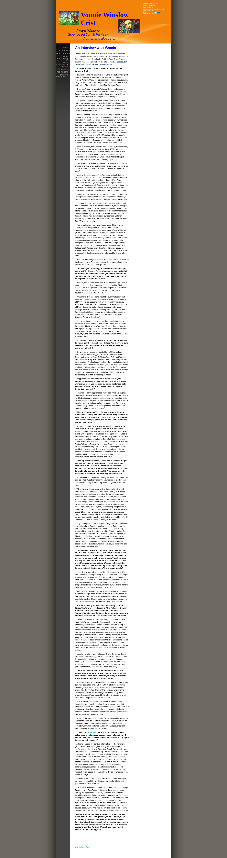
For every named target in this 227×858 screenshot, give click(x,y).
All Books (63, 51)
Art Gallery (62, 69)
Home (65, 48)
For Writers (62, 72)
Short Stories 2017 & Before (62, 64)
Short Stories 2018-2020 (62, 58)
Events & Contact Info (62, 76)
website (93, 732)
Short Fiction (62, 53)
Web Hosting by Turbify (82, 847)
